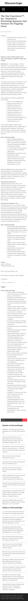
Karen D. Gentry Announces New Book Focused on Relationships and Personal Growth (17, 354)
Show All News (4, 275)
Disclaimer (12, 275)
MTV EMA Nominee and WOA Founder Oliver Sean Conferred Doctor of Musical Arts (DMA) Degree (17, 344)
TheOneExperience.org (13, 221)
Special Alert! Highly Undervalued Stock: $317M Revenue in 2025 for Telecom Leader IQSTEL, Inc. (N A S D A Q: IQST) (13, 502)
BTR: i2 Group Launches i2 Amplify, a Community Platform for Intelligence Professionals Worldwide (17, 144)
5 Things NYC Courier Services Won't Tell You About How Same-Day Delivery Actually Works (17, 394)
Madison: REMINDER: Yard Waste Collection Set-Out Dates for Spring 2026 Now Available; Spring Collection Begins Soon (13, 477)
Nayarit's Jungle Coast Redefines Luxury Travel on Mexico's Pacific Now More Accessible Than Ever (17, 294)
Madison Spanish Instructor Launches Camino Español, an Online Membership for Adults (17, 349)
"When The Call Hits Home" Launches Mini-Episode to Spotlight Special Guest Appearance (17, 360)
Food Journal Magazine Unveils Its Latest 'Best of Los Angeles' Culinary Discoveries (16, 381)
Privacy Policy (14, 597)
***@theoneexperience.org (7, 266)
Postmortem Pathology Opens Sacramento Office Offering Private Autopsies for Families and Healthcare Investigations (13, 561)
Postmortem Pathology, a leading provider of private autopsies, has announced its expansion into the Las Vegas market (13, 569)
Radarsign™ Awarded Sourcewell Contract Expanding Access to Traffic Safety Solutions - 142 (14, 431)
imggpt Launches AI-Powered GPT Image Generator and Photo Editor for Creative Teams (17, 244)
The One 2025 (4, 187)
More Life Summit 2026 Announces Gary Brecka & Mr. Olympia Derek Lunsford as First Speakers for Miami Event (12, 538)
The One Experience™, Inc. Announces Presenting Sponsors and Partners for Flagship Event (14, 21)
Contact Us (20, 597)
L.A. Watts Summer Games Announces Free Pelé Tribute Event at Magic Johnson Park (17, 149)
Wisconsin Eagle (13, 3)
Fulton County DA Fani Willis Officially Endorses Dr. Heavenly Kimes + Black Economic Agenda (12, 546)
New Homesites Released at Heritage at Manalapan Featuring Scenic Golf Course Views (16, 322)
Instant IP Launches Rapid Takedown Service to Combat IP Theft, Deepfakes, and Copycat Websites (14, 484)
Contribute (7, 597)
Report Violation (20, 275)
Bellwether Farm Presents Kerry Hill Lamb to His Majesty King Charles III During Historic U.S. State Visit (13, 553)
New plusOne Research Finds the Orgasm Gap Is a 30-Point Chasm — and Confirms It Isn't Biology (16, 369)
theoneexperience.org (16, 66)
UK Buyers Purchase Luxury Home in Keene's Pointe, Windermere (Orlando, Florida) (12, 469)
